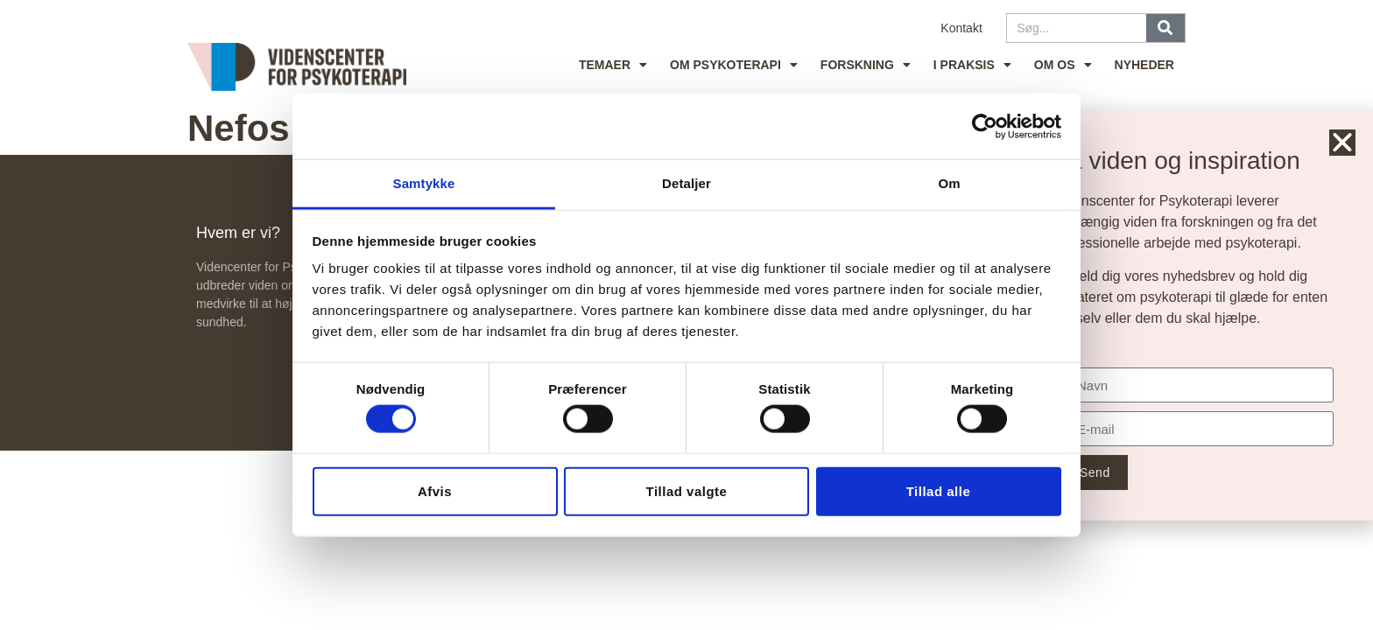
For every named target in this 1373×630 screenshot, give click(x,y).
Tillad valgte (687, 490)
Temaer (613, 65)
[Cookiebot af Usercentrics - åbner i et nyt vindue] (984, 126)
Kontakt (961, 28)
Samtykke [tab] (424, 183)
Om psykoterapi (734, 65)
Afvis (435, 490)
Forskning (865, 65)
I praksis (972, 65)
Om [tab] (949, 183)
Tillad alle (938, 490)
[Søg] (1165, 28)
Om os (1063, 65)
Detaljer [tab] (686, 183)
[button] (1344, 143)
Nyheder (1144, 65)
